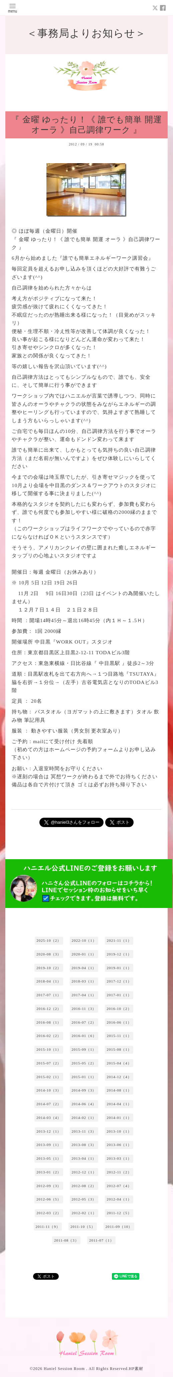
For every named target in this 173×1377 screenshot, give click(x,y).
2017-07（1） (48, 995)
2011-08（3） (66, 1240)
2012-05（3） (83, 1199)
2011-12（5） (119, 1213)
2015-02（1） (48, 1077)
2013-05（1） (48, 1158)
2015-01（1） (83, 1077)
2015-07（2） (48, 1063)
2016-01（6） (83, 1036)
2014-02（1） (83, 1118)
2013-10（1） (119, 1131)
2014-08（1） (119, 1090)
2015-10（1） (48, 1049)
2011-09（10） (119, 1227)
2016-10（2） (119, 1009)
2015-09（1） (83, 1049)
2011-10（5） (82, 1227)
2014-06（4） (83, 1104)
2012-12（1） (83, 1172)
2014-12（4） (119, 1077)
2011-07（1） (101, 1240)
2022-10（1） (83, 940)
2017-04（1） (83, 995)
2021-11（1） (119, 940)
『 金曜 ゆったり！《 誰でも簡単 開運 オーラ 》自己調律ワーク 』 (86, 125)
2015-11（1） (119, 1036)
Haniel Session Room (65, 1368)
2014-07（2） (48, 1104)
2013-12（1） (48, 1131)
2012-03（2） (48, 1213)
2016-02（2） (48, 1036)
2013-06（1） (119, 1145)
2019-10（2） (48, 968)
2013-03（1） (119, 1158)
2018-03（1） (83, 981)
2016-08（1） (48, 1022)
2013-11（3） (83, 1131)
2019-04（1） (83, 968)
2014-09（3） (83, 1090)
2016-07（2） (83, 1022)
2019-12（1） (119, 954)
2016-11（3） (83, 1009)
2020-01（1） (83, 954)
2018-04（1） (48, 981)
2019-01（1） (119, 968)
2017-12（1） (119, 981)
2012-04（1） (119, 1199)
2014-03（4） (48, 1118)
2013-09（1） (48, 1145)
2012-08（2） (83, 1186)
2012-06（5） (48, 1199)
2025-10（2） (48, 940)
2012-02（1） (83, 1213)
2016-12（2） (48, 1009)
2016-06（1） (119, 1022)
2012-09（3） (48, 1186)
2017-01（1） (119, 995)
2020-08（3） (48, 954)
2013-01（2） (48, 1172)
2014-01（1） (119, 1118)
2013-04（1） (83, 1158)
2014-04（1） (119, 1104)
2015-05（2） (83, 1063)
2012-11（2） (119, 1172)
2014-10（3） (48, 1090)
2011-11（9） (48, 1227)
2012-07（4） (119, 1186)
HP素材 (136, 1368)
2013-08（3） (83, 1145)
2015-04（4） (119, 1063)
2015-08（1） (119, 1049)
